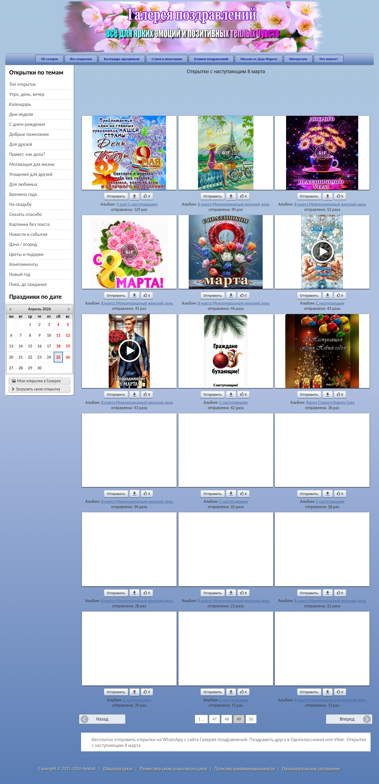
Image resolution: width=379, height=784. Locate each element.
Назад (102, 719)
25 (58, 357)
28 (20, 367)
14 (20, 346)
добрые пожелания (29, 134)
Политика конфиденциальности (245, 768)
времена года (23, 194)
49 (239, 719)
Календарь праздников (121, 59)
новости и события (28, 234)
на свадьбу (20, 204)
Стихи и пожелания (167, 59)
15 (30, 346)
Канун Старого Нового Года (330, 402)
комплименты (23, 264)
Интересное (298, 59)
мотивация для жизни (31, 164)
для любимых (23, 184)
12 (68, 335)
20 (11, 357)
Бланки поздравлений (211, 59)
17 (49, 346)
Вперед (347, 719)
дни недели (21, 114)
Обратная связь (118, 768)
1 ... (201, 719)
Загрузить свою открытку (36, 388)
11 (58, 335)
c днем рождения (27, 124)
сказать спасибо (25, 214)
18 (58, 346)
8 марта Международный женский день (234, 204)
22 (30, 357)
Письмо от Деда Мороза (258, 59)
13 (11, 346)
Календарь (20, 104)
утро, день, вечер (26, 94)
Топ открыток (22, 84)
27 (11, 367)
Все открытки (81, 59)
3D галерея (49, 59)
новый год (19, 274)
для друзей (20, 144)
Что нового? (328, 59)
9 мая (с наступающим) (137, 204)
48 (227, 719)
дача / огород (23, 244)
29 (30, 367)
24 (49, 357)
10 (49, 335)
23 (39, 357)
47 (214, 719)
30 (39, 367)
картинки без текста (29, 224)
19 (68, 346)
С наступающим (330, 303)
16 (39, 346)
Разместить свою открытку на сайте (173, 768)
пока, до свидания (28, 284)
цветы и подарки (26, 254)
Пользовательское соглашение (311, 768)
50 (251, 719)
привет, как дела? (27, 154)
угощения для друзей (30, 174)
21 (20, 357)
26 (68, 357)
